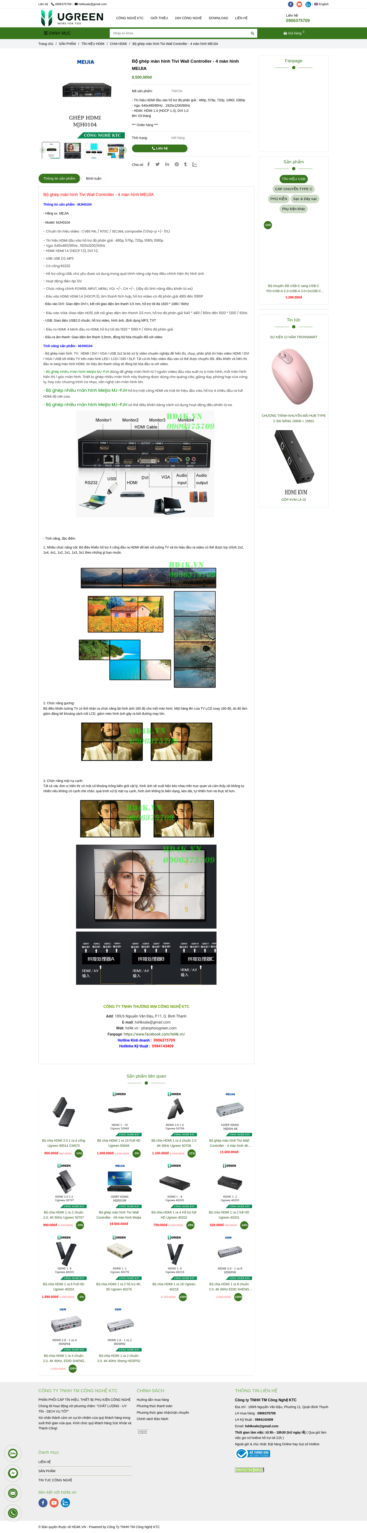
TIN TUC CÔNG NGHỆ (55, 1480)
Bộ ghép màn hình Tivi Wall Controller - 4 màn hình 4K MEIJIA (229, 1143)
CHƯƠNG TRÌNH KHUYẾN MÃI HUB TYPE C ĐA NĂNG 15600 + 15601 (294, 418)
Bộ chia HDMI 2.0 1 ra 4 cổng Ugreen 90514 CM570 (63, 1143)
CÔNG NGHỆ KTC (130, 18)
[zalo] (309, 4)
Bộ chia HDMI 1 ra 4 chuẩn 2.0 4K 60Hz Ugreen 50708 (173, 1143)
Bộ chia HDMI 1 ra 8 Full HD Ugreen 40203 (63, 1286)
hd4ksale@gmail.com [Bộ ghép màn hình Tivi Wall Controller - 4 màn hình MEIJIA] (91, 4)
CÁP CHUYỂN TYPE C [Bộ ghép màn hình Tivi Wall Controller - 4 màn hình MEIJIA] (293, 189)
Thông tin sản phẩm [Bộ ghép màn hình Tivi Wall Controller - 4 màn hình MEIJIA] (59, 178)
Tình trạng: (140, 138)
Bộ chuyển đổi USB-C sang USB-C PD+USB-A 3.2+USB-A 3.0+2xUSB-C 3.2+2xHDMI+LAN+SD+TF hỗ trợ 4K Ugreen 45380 (293, 289)
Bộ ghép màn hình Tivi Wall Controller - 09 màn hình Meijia (118, 1214)
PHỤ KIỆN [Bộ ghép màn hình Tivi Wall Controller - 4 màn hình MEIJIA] (278, 199)
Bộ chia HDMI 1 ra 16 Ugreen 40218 (173, 1286)
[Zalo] (197, 164)
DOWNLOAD (218, 18)
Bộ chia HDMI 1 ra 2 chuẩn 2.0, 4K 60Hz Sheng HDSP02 (118, 1358)
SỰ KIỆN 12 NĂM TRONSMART (293, 337)
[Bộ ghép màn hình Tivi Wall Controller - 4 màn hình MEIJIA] (72, 18)
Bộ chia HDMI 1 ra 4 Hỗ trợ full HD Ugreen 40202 (173, 1214)
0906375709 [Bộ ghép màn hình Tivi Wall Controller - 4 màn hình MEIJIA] (61, 4)
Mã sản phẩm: (143, 91)
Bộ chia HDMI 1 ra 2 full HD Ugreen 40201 (229, 1214)
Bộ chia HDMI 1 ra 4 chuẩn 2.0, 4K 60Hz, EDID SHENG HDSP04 (63, 1358)
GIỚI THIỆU (159, 18)
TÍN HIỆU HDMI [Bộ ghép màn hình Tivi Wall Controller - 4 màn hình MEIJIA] (92, 44)
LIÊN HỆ (241, 18)
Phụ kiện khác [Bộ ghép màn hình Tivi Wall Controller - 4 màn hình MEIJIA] (293, 209)
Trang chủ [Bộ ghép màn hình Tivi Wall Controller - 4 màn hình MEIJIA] (45, 44)
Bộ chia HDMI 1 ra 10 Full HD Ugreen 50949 (118, 1143)
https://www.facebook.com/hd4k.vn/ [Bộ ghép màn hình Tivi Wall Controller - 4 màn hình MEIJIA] (154, 1034)
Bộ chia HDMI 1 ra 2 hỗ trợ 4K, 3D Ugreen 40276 (118, 1286)
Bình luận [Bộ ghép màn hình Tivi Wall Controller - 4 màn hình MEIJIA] (93, 178)
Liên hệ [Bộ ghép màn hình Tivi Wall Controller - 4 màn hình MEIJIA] (160, 148)
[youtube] (301, 4)
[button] (322, 4)
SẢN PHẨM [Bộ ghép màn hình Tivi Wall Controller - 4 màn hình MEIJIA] (67, 44)
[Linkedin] (167, 164)
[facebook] (292, 4)
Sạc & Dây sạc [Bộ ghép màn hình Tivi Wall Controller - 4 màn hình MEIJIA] (305, 199)
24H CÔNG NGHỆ (188, 18)
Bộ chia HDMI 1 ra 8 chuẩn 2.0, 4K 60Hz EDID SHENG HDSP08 (229, 1287)
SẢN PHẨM (46, 1471)
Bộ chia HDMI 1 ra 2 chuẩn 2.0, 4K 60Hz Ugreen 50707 (63, 1214)
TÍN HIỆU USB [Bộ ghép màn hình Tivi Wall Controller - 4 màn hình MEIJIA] (294, 179)
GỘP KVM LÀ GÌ (293, 499)
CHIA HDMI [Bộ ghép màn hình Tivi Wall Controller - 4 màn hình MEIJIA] (118, 44)
